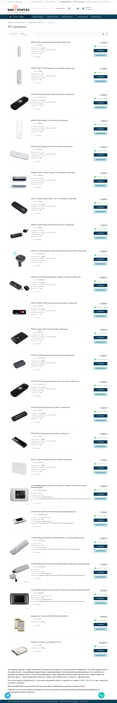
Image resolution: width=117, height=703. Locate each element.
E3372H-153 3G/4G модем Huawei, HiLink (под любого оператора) (55, 381)
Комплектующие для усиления (68, 16)
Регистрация (105, 1)
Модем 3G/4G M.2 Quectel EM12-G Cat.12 (46, 642)
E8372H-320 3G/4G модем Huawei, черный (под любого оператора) (56, 277)
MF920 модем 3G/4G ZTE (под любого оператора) (49, 329)
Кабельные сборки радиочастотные (54, 16)
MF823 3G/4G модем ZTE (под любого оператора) (49, 120)
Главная (10, 22)
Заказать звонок (91, 1)
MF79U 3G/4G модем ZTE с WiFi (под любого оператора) (52, 146)
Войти (99, 1)
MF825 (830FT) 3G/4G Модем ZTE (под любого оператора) (52, 68)
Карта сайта (83, 701)
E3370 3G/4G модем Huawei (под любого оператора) (50, 407)
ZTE (42, 74)
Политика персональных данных (69, 701)
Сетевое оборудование (39, 16)
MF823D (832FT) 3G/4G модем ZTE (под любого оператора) (53, 172)
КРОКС (43, 622)
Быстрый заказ (100, 55)
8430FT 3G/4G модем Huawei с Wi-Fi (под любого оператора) (53, 199)
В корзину (100, 50)
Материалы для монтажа (98, 16)
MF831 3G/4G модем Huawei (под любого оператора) (50, 42)
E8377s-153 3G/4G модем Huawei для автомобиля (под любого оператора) (58, 251)
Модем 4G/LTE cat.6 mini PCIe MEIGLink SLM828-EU (49, 616)
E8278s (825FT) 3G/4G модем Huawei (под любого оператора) (54, 303)
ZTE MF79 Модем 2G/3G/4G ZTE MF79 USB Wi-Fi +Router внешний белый (57, 538)
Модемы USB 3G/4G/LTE (36, 22)
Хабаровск (18, 1)
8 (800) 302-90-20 (86, 680)
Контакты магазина (36, 1)
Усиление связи (82, 16)
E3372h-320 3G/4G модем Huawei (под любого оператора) (52, 94)
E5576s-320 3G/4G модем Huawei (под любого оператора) (52, 355)
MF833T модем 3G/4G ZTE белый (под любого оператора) (52, 225)
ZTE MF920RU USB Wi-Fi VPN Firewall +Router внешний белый (53, 512)
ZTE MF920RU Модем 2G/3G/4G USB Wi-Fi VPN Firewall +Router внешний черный (60, 590)
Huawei (43, 48)
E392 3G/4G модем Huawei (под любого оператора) (50, 433)
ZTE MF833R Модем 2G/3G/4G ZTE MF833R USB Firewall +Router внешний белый (60, 564)
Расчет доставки (50, 1)
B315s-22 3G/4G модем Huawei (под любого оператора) (51, 459)
